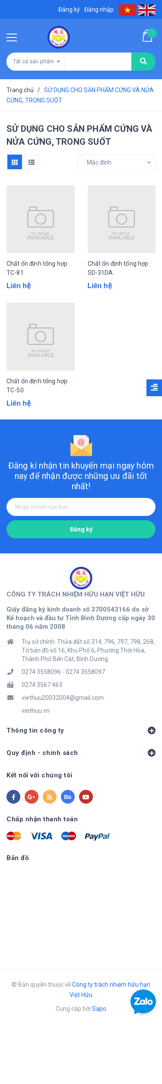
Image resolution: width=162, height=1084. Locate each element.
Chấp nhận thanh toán (42, 819)
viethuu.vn (36, 710)
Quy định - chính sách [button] (81, 753)
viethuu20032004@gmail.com (63, 697)
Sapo (99, 1008)
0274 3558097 (85, 671)
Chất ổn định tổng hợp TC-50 (36, 386)
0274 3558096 (41, 671)
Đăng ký (81, 529)
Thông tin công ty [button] (81, 730)
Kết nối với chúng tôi (39, 775)
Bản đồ (17, 858)
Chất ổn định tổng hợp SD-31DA (118, 268)
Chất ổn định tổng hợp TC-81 (36, 268)
